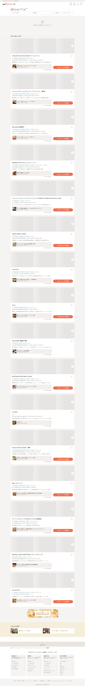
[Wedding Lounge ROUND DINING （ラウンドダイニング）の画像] (42, 544)
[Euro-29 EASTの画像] (42, 580)
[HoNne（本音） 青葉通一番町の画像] (42, 330)
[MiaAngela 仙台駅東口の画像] (42, 117)
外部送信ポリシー (36, 680)
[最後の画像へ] (72, 45)
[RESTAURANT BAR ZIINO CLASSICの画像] (42, 366)
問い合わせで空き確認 (63, 245)
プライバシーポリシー (28, 680)
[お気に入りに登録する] (71, 56)
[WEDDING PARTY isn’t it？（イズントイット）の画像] (42, 152)
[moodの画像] (42, 295)
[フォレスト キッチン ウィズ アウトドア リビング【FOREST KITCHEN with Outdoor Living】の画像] (42, 188)
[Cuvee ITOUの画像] (42, 259)
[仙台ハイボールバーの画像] (42, 473)
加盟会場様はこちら (43, 680)
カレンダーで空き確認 (63, 67)
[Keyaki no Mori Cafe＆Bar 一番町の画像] (42, 437)
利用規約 (19, 680)
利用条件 (22, 680)
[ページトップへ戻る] (42, 644)
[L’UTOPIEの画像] (42, 402)
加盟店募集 (49, 680)
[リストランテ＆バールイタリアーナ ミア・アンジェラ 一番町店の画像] (42, 81)
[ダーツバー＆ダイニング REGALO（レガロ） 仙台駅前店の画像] (42, 509)
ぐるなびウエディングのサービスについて (58, 680)
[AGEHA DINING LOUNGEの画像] (42, 224)
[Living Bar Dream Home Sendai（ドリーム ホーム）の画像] (42, 46)
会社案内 (15, 680)
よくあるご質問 (68, 680)
